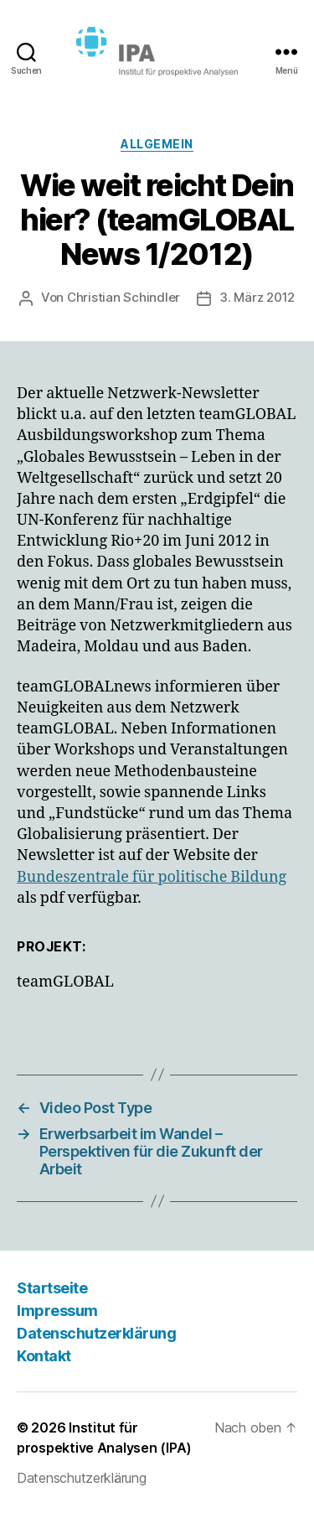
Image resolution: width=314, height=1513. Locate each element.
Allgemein (157, 144)
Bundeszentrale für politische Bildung (151, 877)
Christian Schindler (123, 297)
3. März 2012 (257, 297)
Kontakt (44, 1356)
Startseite (52, 1288)
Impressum (57, 1310)
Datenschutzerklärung (96, 1333)
